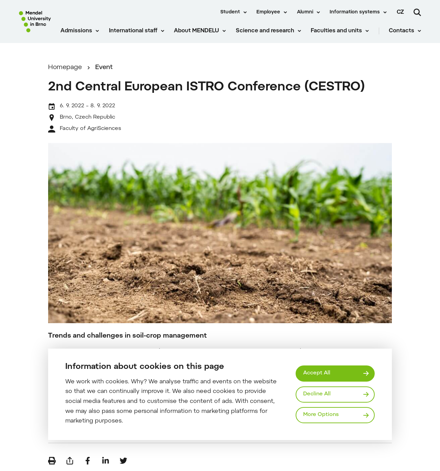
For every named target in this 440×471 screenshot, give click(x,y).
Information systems (355, 12)
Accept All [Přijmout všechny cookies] (316, 373)
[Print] (52, 460)
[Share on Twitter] (123, 460)
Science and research (265, 31)
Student (230, 12)
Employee (268, 12)
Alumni (305, 12)
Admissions (76, 31)
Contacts (401, 31)
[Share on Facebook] (87, 460)
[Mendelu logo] (35, 21)
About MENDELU (196, 31)
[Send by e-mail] (70, 460)
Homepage (65, 67)
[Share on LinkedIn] (105, 460)
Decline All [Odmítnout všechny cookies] (317, 394)
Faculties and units (336, 31)
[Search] (417, 12)
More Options (321, 414)
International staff (133, 31)
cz (400, 12)
